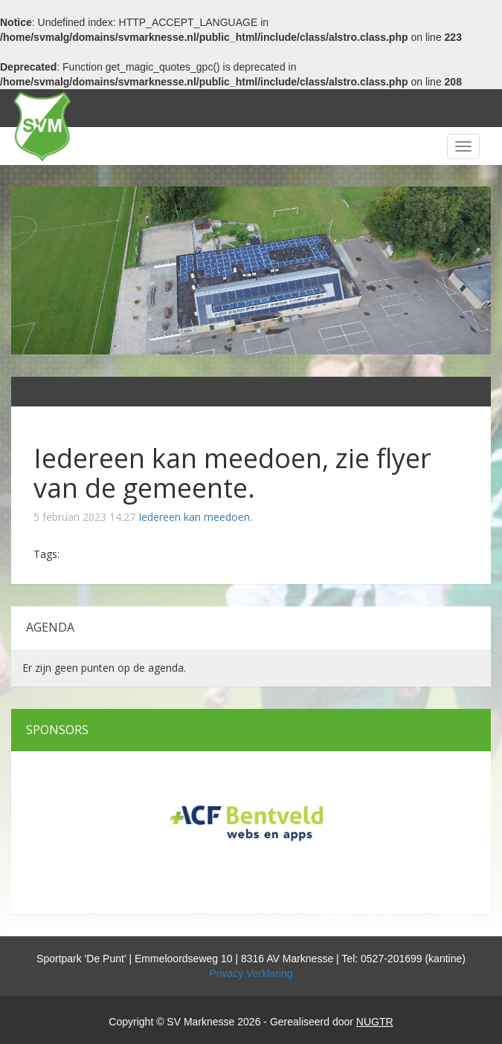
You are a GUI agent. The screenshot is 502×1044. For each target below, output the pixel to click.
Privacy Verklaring (250, 973)
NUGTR (374, 1022)
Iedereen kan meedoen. (195, 517)
